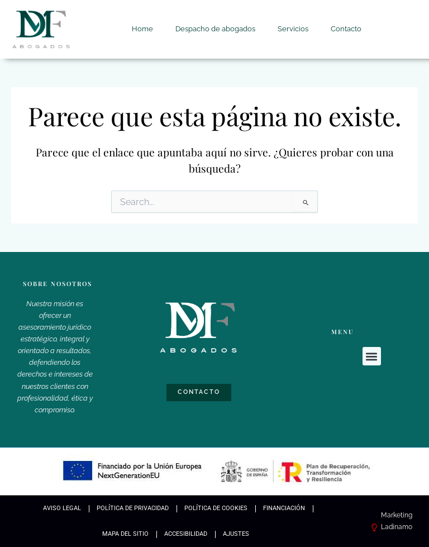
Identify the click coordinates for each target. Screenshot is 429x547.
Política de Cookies (215, 508)
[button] (372, 356)
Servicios (293, 29)
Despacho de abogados (215, 29)
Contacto (346, 29)
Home (142, 29)
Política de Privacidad (133, 508)
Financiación (284, 508)
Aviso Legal (62, 508)
